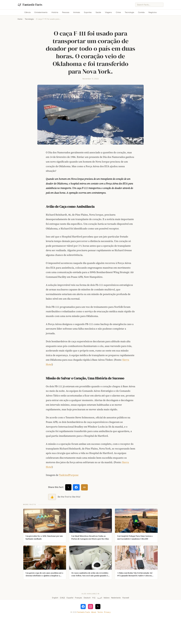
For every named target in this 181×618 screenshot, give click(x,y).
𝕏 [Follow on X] (98, 606)
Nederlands (116, 598)
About (93, 612)
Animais (76, 12)
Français (78, 598)
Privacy (107, 612)
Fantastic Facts (83, 612)
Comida (141, 12)
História (54, 12)
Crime (118, 12)
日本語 (62, 598)
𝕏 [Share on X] (68, 487)
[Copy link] (84, 487)
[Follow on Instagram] (90, 606)
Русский (125, 598)
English (55, 598)
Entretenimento (41, 12)
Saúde (98, 12)
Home (20, 19)
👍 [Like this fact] (52, 497)
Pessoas (65, 12)
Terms (100, 612)
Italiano (106, 598)
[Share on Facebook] (76, 487)
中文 (94, 598)
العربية (99, 598)
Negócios (152, 12)
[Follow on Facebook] (83, 606)
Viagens (108, 12)
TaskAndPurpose (68, 475)
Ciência (27, 12)
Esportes (88, 12)
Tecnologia (129, 12)
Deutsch (87, 598)
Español (70, 598)
